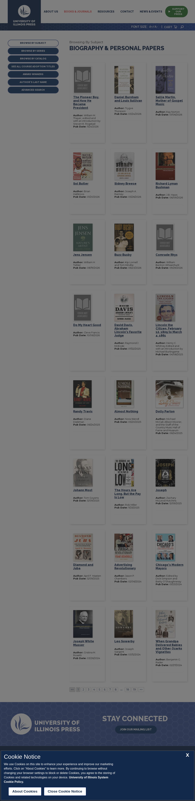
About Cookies (25, 791)
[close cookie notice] (187, 755)
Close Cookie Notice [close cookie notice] (65, 791)
